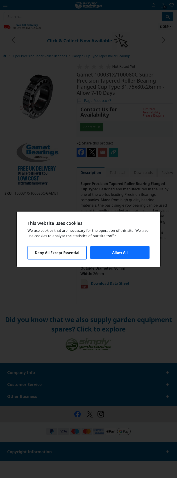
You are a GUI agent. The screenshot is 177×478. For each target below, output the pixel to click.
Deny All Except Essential (57, 252)
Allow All (120, 252)
